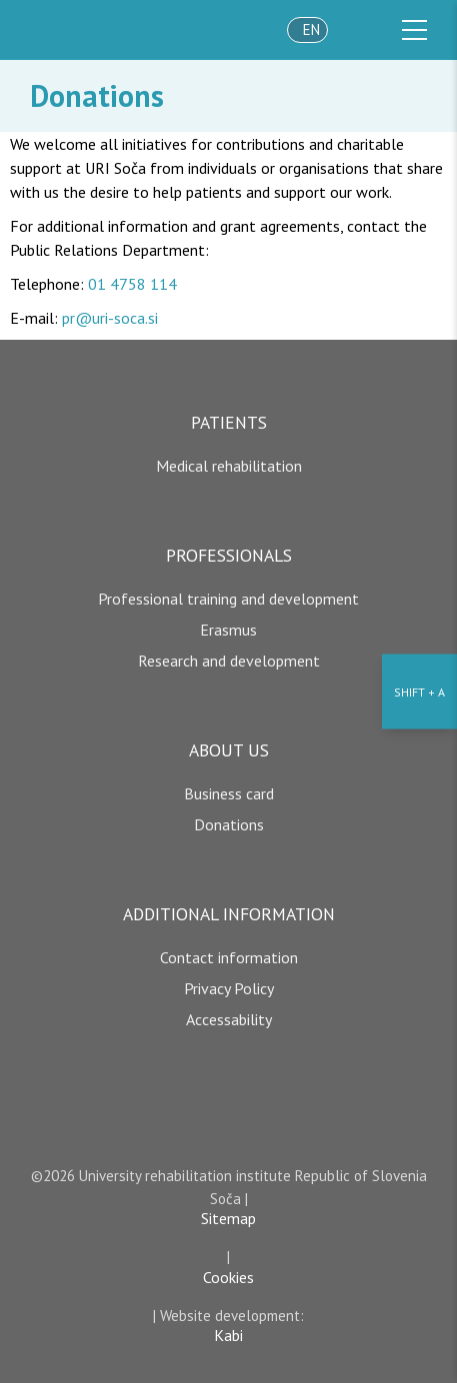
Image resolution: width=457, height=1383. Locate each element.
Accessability (229, 1019)
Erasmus (228, 630)
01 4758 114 (132, 284)
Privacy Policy (229, 988)
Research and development (229, 661)
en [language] (311, 29)
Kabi (228, 1335)
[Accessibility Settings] (419, 692)
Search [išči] (370, 30)
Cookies (228, 1277)
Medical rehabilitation (229, 466)
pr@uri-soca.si (110, 318)
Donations (97, 95)
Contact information (229, 957)
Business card (229, 793)
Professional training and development (228, 599)
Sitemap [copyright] (228, 1218)
